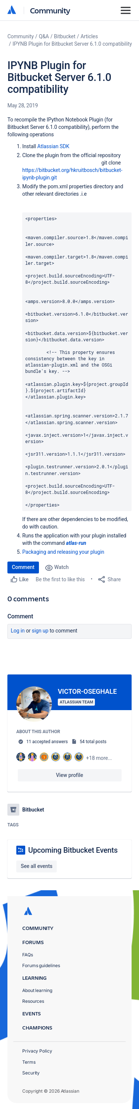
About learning (37, 990)
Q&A (44, 36)
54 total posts (93, 741)
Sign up (40, 631)
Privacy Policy (37, 1051)
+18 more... (99, 758)
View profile (69, 775)
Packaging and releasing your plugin (63, 552)
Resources (33, 1001)
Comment (23, 567)
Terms (29, 1062)
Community (50, 10)
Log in (18, 631)
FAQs (27, 954)
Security (31, 1073)
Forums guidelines (41, 965)
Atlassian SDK (53, 146)
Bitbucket (65, 36)
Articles (89, 36)
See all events (36, 866)
